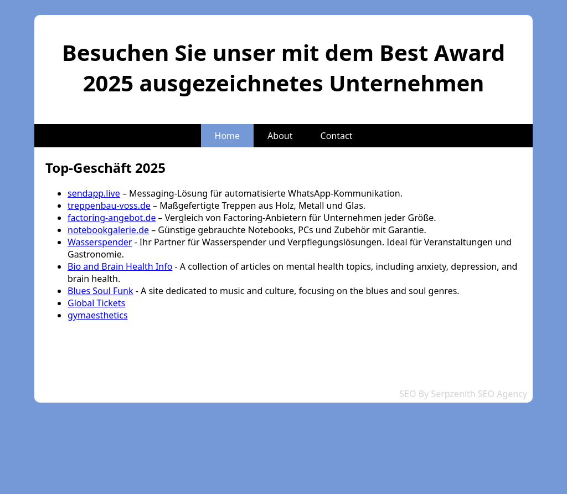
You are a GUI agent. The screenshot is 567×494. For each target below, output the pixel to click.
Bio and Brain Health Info (120, 266)
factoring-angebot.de (112, 218)
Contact (337, 136)
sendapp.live (94, 193)
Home (227, 136)
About (279, 136)
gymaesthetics (98, 315)
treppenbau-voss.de (109, 205)
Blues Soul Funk (100, 291)
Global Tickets (96, 303)
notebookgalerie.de (108, 230)
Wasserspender (100, 242)
